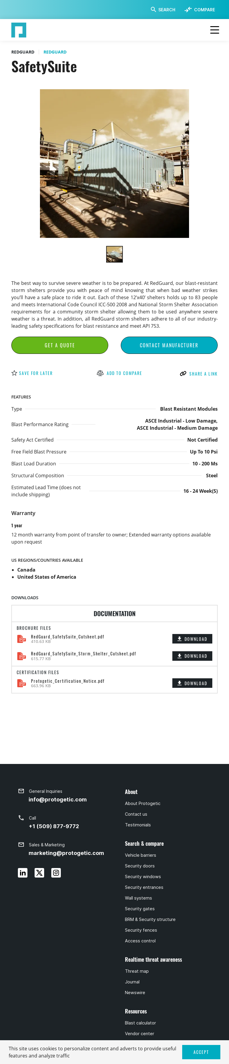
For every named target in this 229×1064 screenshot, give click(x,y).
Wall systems (138, 898)
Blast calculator (140, 1023)
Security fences (141, 930)
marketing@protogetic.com (66, 853)
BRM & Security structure (150, 919)
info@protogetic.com (58, 799)
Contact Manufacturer (169, 345)
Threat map (137, 971)
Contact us (136, 814)
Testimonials (138, 825)
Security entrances (144, 887)
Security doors (140, 866)
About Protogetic (142, 803)
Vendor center (139, 1033)
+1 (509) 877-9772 (54, 826)
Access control (140, 941)
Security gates (140, 908)
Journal (132, 982)
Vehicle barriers (140, 855)
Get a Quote (60, 345)
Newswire (135, 992)
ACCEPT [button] (201, 1052)
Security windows (143, 876)
